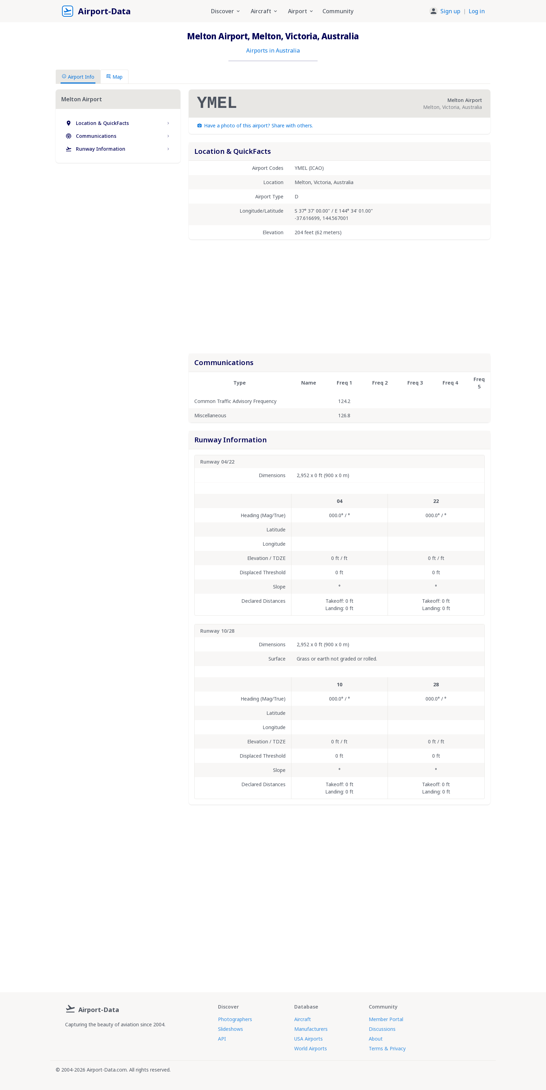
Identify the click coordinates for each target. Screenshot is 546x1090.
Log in (477, 11)
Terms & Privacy (387, 1048)
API (222, 1038)
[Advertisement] (118, 228)
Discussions (382, 1029)
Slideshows (230, 1029)
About (376, 1038)
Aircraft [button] (264, 11)
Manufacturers (311, 1029)
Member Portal (386, 1019)
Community (337, 11)
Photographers (235, 1019)
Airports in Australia (273, 50)
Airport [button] (301, 11)
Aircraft (302, 1019)
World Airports (310, 1048)
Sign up (450, 11)
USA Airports (308, 1038)
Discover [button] (226, 11)
